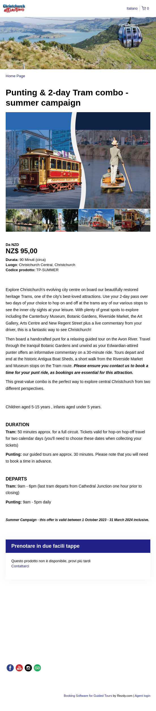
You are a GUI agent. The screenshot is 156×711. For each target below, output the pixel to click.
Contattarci (20, 566)
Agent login (142, 695)
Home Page (15, 76)
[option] (24, 220)
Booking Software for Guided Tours (88, 695)
